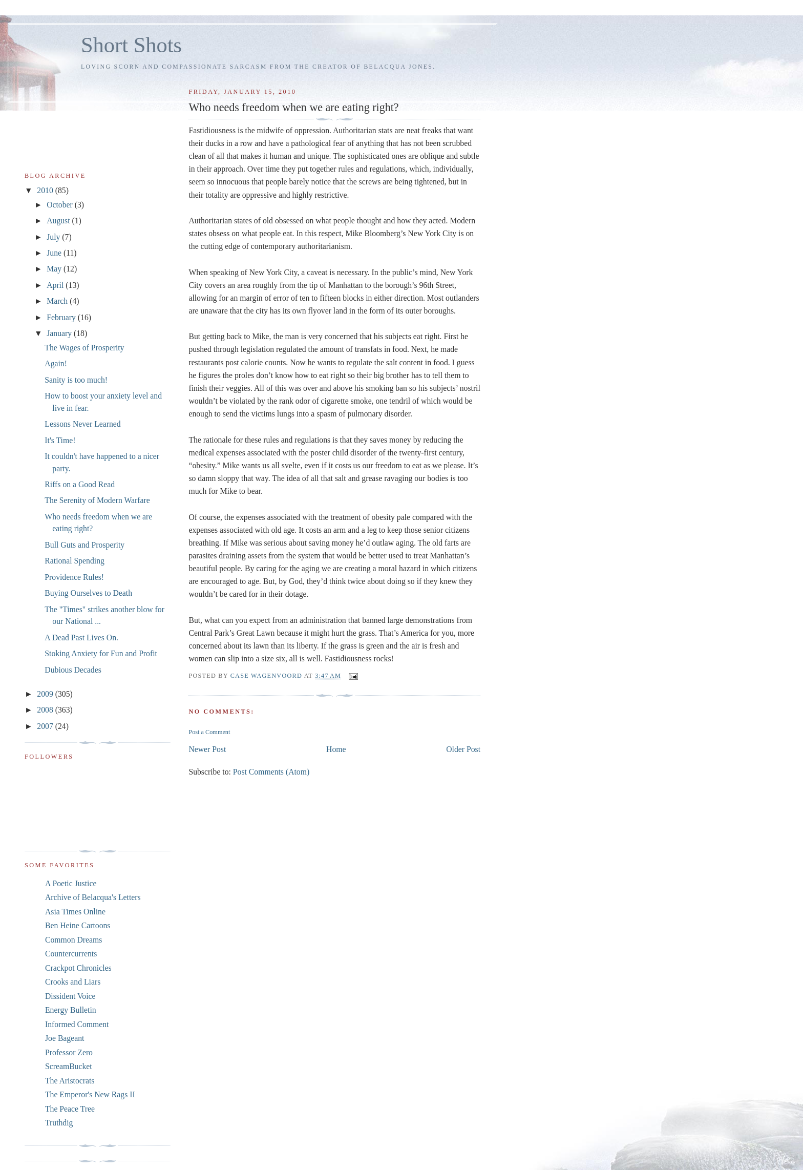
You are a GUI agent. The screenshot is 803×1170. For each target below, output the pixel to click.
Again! (56, 363)
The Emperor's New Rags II (90, 1094)
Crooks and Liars (72, 981)
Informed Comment (77, 1024)
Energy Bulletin (70, 1010)
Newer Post (207, 749)
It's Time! (60, 440)
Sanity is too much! (76, 379)
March (58, 301)
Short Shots (131, 45)
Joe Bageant (64, 1038)
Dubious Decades (73, 669)
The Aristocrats (69, 1080)
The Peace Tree (70, 1108)
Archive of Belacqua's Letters (93, 897)
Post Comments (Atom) (271, 771)
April (56, 285)
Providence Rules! (74, 577)
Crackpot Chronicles (78, 968)
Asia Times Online (75, 911)
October (61, 204)
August (59, 220)
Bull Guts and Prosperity (84, 544)
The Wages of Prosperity (84, 347)
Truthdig (59, 1122)
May (55, 268)
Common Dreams (73, 939)
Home (336, 749)
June (55, 252)
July (54, 237)
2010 (46, 190)
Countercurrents (71, 953)
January (60, 333)
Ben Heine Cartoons (77, 925)
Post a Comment (209, 732)
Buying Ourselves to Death (88, 593)
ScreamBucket (68, 1066)
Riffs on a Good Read (80, 484)
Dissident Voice (70, 996)
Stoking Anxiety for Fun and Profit (101, 653)
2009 (46, 694)
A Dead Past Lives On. (81, 637)
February (62, 317)
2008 (46, 709)
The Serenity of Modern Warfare (97, 500)
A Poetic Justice (70, 883)
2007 (46, 726)
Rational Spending (74, 560)
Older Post (463, 749)
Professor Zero (69, 1052)
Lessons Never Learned (82, 424)
